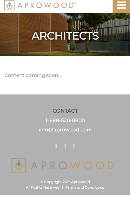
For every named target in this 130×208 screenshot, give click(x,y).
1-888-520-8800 (65, 120)
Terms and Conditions (85, 187)
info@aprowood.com (65, 130)
